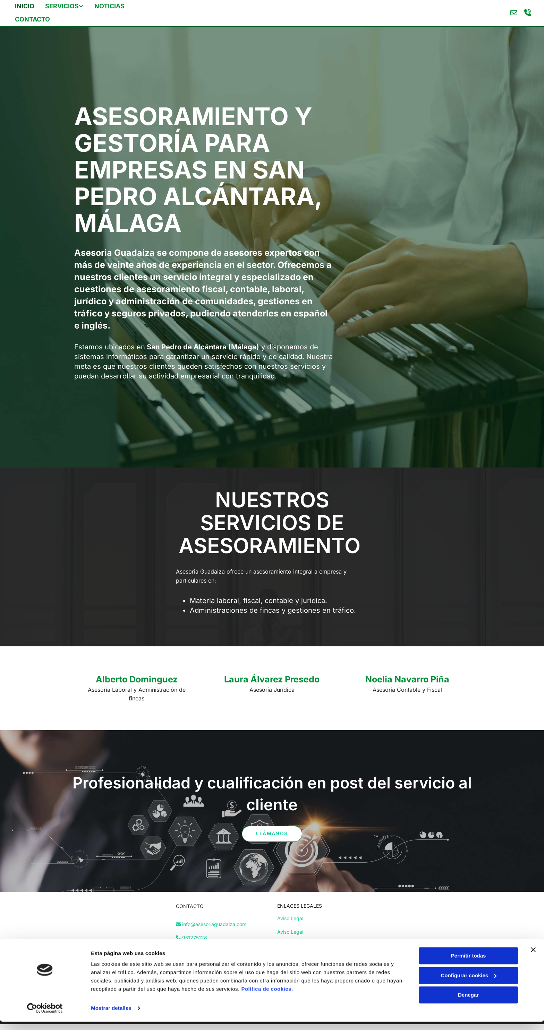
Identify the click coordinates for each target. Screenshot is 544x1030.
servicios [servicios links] (62, 5)
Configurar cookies (468, 983)
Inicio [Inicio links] (25, 5)
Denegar (468, 1003)
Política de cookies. (267, 997)
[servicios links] (47, 6)
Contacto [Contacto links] (33, 18)
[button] (272, 833)
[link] (69, 6)
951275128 (194, 937)
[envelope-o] (513, 12)
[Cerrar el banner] (533, 957)
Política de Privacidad (301, 944)
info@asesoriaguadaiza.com (214, 923)
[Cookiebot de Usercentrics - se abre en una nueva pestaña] (45, 1016)
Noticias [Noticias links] (109, 5)
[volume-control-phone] (527, 12)
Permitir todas (468, 964)
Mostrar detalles (111, 1016)
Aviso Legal (290, 917)
